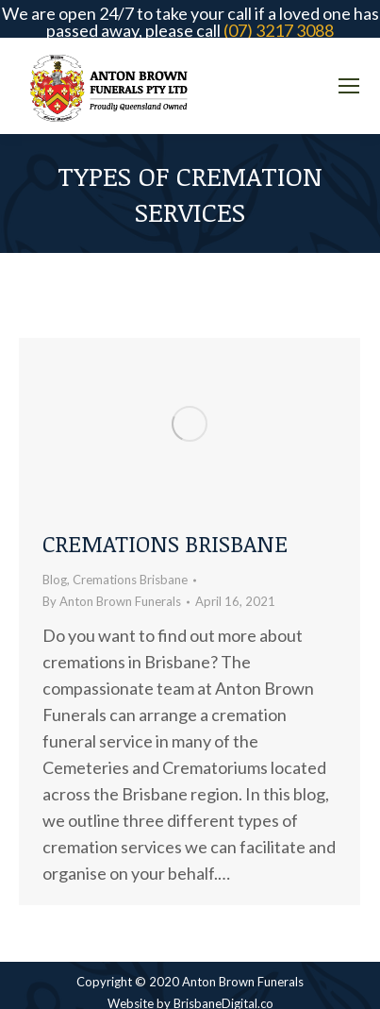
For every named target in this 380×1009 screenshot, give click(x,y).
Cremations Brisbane (165, 543)
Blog (54, 579)
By (111, 601)
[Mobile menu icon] (349, 86)
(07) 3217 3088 (278, 30)
